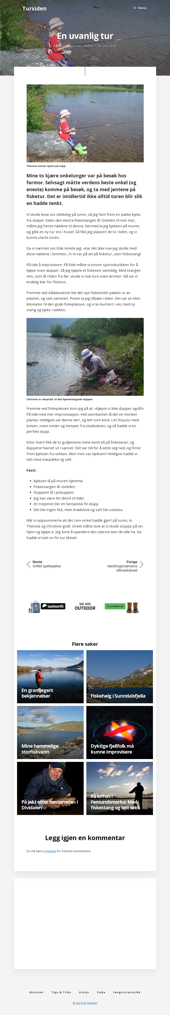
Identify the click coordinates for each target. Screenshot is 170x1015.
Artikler (60, 45)
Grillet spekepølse (47, 564)
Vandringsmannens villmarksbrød (122, 566)
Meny (142, 8)
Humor (89, 45)
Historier (75, 45)
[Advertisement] (85, 928)
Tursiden (34, 8)
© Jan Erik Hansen (85, 1003)
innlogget (49, 851)
